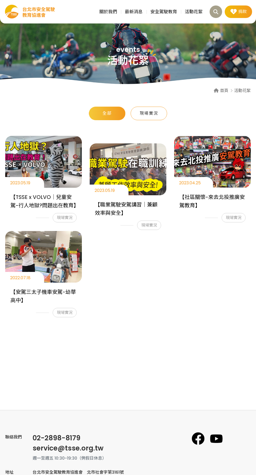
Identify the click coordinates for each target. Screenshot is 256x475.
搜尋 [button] (216, 11)
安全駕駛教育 (163, 12)
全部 (107, 113)
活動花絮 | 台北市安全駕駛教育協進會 (30, 12)
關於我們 (108, 12)
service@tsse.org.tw (68, 448)
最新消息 (134, 12)
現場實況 (149, 113)
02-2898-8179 (56, 438)
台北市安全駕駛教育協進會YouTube (216, 438)
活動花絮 (194, 12)
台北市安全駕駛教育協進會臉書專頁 (198, 438)
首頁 (224, 90)
